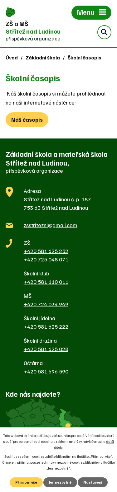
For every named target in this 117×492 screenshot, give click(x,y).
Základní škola (43, 57)
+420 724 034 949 (46, 304)
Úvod (12, 57)
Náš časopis (27, 119)
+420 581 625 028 (46, 348)
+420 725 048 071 (46, 259)
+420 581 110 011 (46, 281)
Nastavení (92, 482)
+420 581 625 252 (46, 250)
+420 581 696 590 (46, 371)
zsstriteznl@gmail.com (50, 225)
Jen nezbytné (60, 482)
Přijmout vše (26, 482)
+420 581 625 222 (46, 326)
